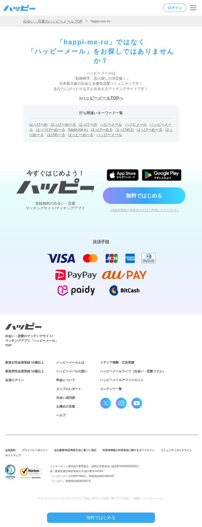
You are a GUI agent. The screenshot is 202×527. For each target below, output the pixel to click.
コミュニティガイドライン (176, 450)
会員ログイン (14, 380)
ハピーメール (111, 124)
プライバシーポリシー (35, 450)
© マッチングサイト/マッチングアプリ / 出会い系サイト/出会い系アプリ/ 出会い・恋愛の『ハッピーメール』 (101, 498)
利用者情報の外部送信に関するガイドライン (128, 450)
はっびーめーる (149, 129)
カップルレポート (68, 389)
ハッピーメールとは (70, 362)
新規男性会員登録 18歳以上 (24, 371)
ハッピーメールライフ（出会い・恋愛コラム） (132, 371)
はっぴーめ (38, 124)
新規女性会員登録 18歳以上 (24, 362)
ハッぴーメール (109, 135)
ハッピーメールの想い (71, 371)
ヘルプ (61, 415)
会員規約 (10, 450)
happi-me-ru (77, 129)
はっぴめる (125, 129)
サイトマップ (13, 455)
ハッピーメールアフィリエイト (122, 380)
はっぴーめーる (63, 124)
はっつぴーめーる (50, 129)
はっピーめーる (80, 135)
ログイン (174, 8)
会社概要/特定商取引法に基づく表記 (75, 450)
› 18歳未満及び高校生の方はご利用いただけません (144, 210)
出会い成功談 (65, 398)
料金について (65, 380)
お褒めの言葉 (65, 406)
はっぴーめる (102, 129)
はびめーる (56, 135)
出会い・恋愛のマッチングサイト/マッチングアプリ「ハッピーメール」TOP (31, 340)
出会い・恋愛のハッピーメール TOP (52, 21)
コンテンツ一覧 (111, 389)
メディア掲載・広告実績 (117, 362)
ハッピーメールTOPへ (102, 98)
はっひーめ (88, 124)
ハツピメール (136, 124)
